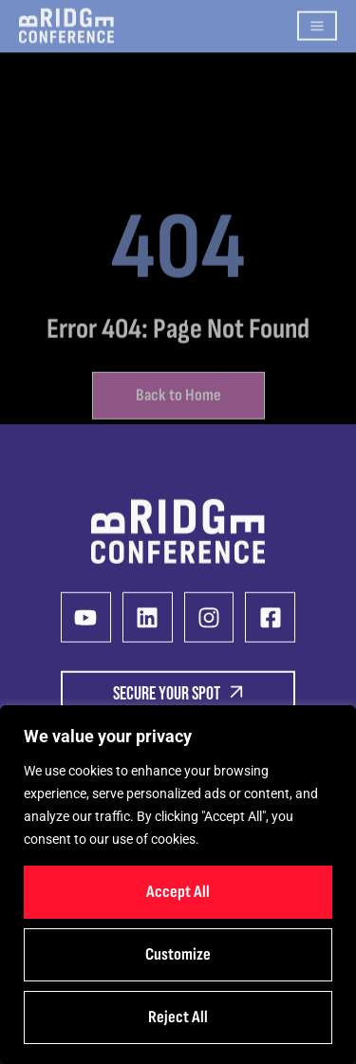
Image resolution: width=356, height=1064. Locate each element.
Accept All (178, 892)
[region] (178, 884)
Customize (178, 954)
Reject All (178, 1017)
